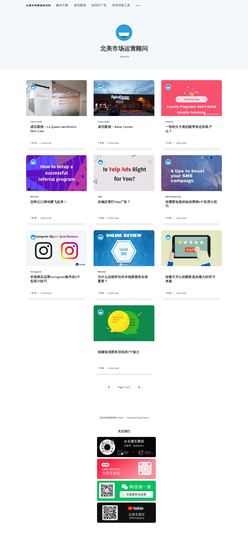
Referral (34, 196)
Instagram (35, 271)
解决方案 (62, 5)
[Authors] (33, 87)
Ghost (146, 417)
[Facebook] (120, 424)
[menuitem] (38, 5)
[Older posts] (139, 387)
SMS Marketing (173, 196)
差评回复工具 (121, 5)
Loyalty (169, 121)
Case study (36, 121)
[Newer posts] (109, 387)
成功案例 (80, 5)
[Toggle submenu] (138, 5)
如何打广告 (99, 5)
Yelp (100, 196)
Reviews (102, 271)
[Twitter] (127, 424)
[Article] (56, 98)
